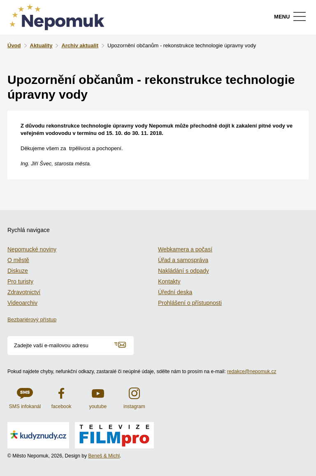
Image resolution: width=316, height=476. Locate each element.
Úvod (14, 45)
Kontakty (169, 281)
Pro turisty (20, 281)
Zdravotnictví (23, 292)
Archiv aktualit (79, 45)
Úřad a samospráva (183, 260)
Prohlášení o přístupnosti (190, 303)
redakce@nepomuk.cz (251, 371)
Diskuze (17, 270)
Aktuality (41, 45)
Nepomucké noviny (31, 249)
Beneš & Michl (104, 456)
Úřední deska (175, 292)
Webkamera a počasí (185, 249)
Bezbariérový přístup (31, 319)
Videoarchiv (22, 303)
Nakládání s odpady (183, 270)
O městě (18, 260)
